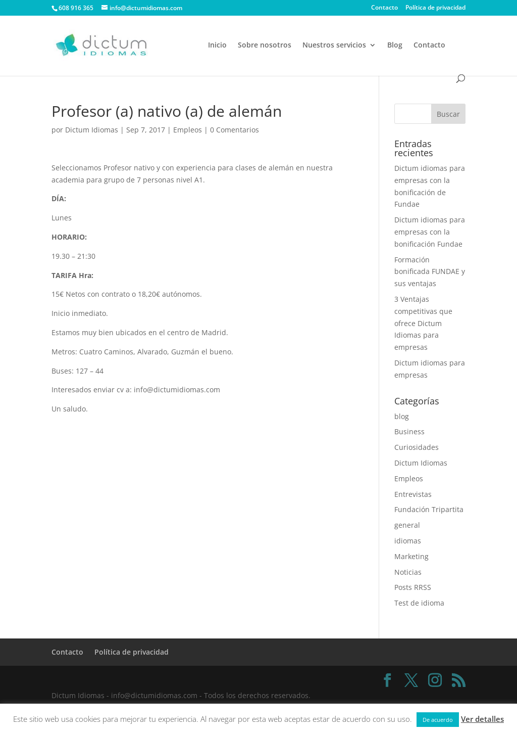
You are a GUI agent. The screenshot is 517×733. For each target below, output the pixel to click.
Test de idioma (419, 603)
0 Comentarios (234, 129)
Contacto (384, 8)
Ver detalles (482, 719)
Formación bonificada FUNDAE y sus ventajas (429, 272)
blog (401, 416)
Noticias (408, 572)
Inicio (217, 45)
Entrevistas (413, 494)
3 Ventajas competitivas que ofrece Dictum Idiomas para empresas (423, 323)
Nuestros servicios (334, 45)
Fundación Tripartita (428, 509)
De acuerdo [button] (438, 719)
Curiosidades (416, 447)
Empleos (187, 129)
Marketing (411, 556)
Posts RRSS (412, 587)
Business (409, 431)
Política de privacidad (435, 8)
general (407, 525)
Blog (394, 45)
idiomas (407, 540)
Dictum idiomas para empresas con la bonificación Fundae (429, 232)
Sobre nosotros (264, 45)
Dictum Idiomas (91, 129)
